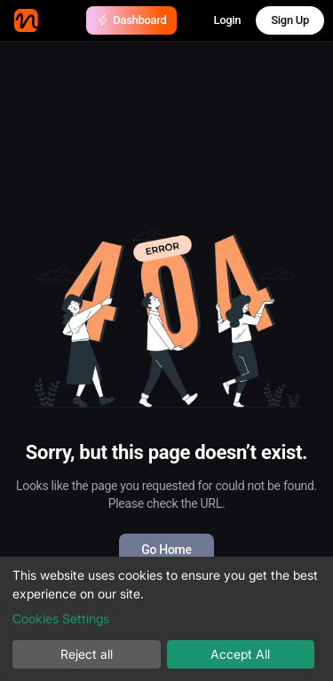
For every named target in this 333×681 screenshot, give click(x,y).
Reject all (86, 653)
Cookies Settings (60, 618)
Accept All (240, 653)
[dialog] (166, 619)
